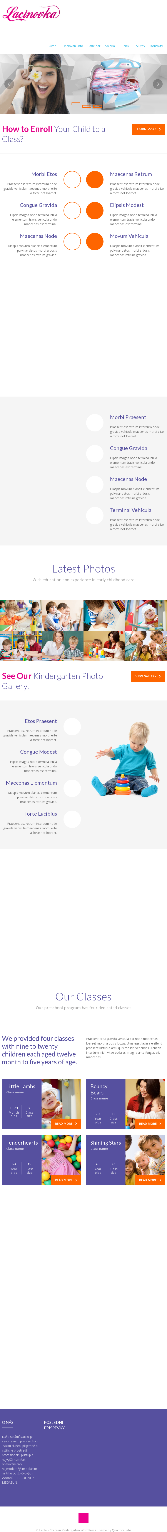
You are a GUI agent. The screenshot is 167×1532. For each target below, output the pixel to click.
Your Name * (14, 1313)
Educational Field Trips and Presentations (38, 886)
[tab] (41, 886)
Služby (140, 40)
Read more (66, 1123)
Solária (110, 40)
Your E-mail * (70, 1313)
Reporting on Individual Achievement (46, 924)
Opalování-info (72, 40)
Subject (122, 1313)
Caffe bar (93, 40)
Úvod (52, 40)
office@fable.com (94, 1296)
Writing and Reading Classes (39, 937)
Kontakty (156, 40)
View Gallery (148, 676)
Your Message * (16, 1330)
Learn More (149, 129)
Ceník (125, 40)
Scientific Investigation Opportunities (34, 953)
